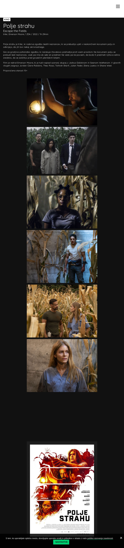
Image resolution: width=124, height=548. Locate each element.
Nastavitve (61, 542)
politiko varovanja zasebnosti (100, 538)
